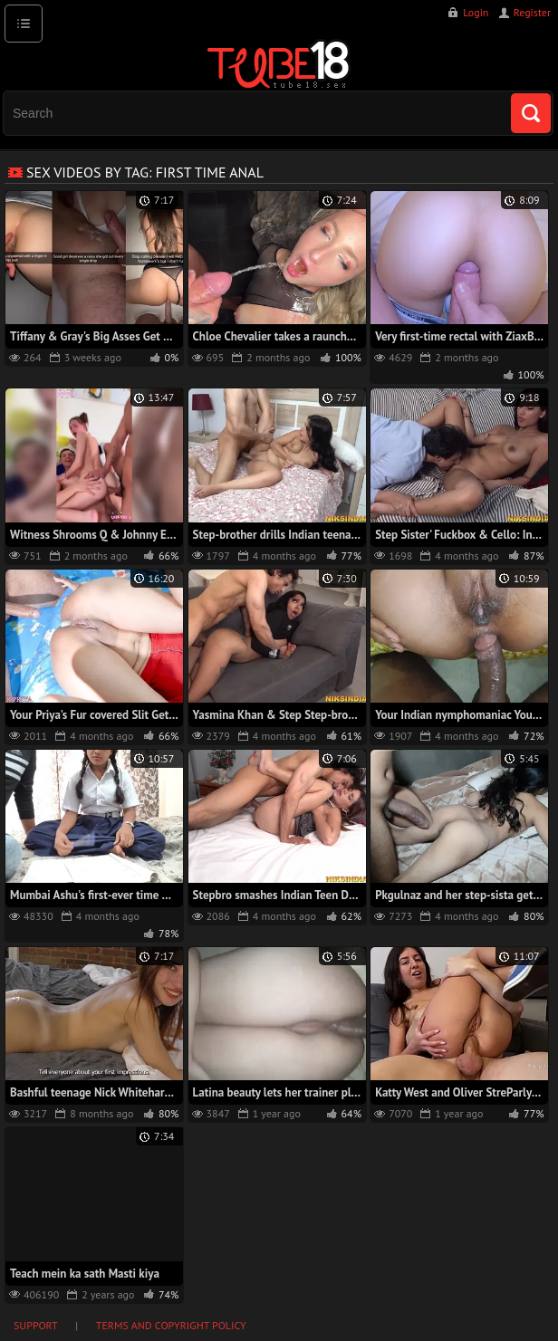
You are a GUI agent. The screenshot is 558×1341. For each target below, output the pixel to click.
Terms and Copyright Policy (171, 1325)
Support (36, 1325)
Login (475, 12)
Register (532, 12)
